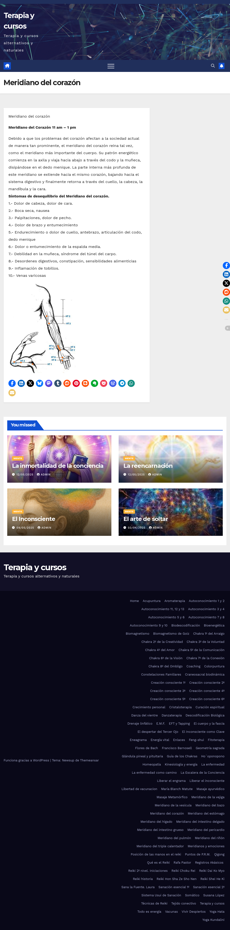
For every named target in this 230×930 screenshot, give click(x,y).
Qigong (219, 854)
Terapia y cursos (35, 567)
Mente (18, 458)
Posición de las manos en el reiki (156, 854)
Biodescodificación (185, 625)
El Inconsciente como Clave (203, 732)
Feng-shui (196, 740)
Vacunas (171, 911)
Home (134, 601)
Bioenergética (214, 625)
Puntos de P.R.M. (197, 854)
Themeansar (89, 760)
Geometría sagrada (210, 748)
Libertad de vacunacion (139, 789)
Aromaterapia (174, 601)
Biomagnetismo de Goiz (171, 633)
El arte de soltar (145, 518)
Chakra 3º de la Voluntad (205, 642)
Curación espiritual (210, 707)
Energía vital (160, 740)
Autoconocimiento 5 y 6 (166, 617)
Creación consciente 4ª (206, 691)
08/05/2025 (26, 527)
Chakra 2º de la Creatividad (162, 642)
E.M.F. (160, 723)
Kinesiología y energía (181, 764)
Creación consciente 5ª (167, 699)
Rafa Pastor (182, 862)
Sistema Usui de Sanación (161, 895)
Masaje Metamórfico (172, 797)
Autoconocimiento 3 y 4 (206, 609)
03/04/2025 (137, 527)
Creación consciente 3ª (167, 691)
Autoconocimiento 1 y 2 (206, 601)
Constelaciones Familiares (161, 674)
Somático (192, 895)
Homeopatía (151, 764)
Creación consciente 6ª (206, 699)
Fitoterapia (216, 740)
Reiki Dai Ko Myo (211, 871)
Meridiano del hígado (156, 821)
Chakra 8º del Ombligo (166, 666)
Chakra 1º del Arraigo (208, 633)
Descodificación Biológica (205, 715)
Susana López (213, 895)
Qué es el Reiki (158, 862)
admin (44, 474)
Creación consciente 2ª (206, 682)
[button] (213, 65)
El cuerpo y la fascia (209, 723)
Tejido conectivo (183, 903)
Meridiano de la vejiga (207, 797)
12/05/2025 (26, 474)
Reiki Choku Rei (183, 871)
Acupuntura (152, 601)
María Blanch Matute (177, 789)
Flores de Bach (146, 748)
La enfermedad (212, 764)
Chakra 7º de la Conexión (205, 658)
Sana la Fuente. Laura (138, 887)
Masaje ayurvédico (210, 789)
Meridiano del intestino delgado (200, 821)
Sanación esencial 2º (208, 887)
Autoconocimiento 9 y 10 (148, 625)
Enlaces (179, 740)
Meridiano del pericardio (205, 830)
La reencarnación (148, 465)
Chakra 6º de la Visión (166, 658)
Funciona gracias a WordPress (27, 760)
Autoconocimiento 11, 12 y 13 (162, 609)
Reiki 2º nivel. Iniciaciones (148, 871)
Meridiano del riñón (209, 838)
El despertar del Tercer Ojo (157, 732)
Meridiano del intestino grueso (160, 830)
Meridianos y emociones (206, 846)
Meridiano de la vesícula (173, 805)
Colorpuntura (214, 666)
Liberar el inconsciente (206, 781)
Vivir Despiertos (194, 911)
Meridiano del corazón (167, 813)
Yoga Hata (217, 911)
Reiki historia (143, 879)
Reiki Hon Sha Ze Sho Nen (177, 879)
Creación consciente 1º (168, 682)
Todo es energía (149, 911)
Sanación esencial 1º (173, 887)
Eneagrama (138, 740)
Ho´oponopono (212, 756)
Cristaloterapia (180, 707)
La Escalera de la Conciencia (202, 772)
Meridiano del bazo (210, 805)
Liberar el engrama (171, 781)
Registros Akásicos (209, 862)
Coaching (193, 666)
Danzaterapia (172, 715)
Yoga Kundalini (213, 920)
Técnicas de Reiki (154, 903)
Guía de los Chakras (182, 756)
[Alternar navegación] (110, 66)
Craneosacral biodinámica (204, 674)
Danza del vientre (144, 715)
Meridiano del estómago (206, 813)
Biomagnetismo (137, 633)
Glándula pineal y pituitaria (142, 756)
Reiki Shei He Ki (212, 879)
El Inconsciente (33, 518)
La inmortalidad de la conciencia (57, 465)
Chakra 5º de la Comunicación (201, 650)
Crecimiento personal (149, 707)
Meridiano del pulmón (174, 838)
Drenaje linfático (139, 723)
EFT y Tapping (179, 723)
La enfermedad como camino (154, 772)
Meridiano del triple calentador (160, 846)
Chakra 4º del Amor (160, 650)
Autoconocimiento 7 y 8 (206, 617)
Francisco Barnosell (177, 748)
